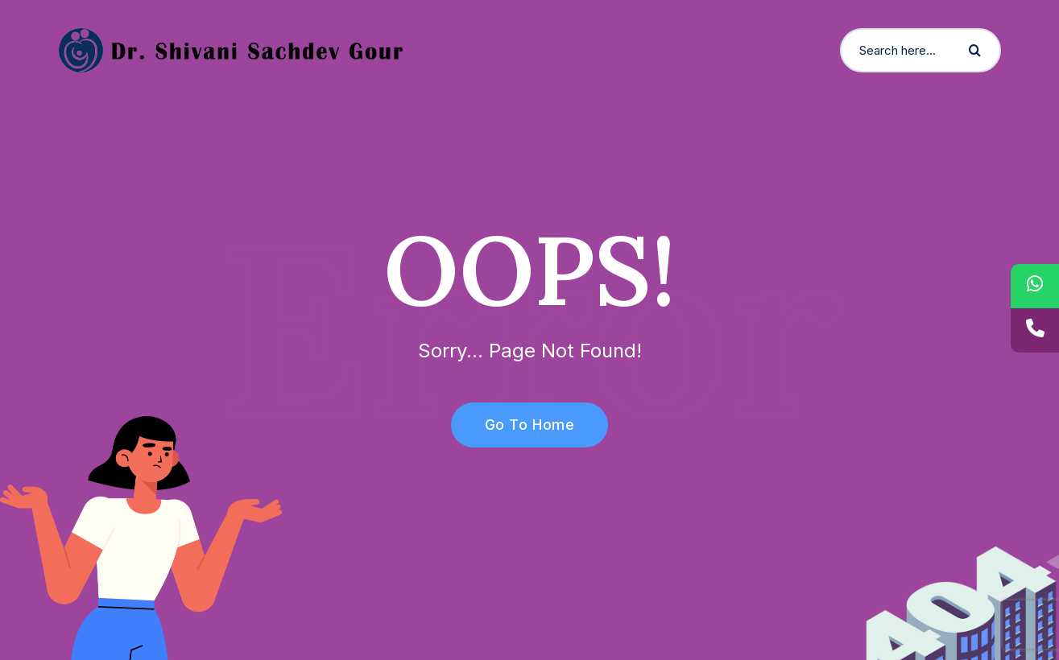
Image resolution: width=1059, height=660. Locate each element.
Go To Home (520, 424)
